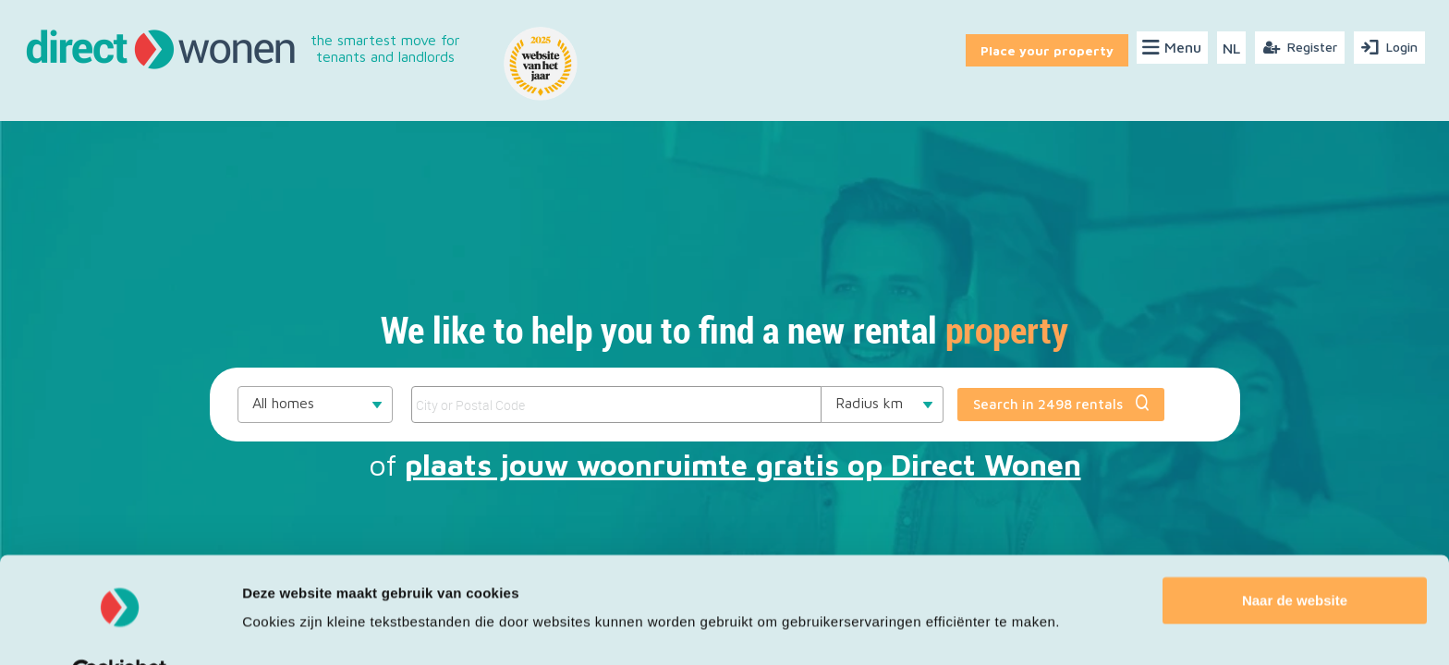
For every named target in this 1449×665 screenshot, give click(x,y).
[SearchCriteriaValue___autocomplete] (616, 404)
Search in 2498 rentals (1061, 403)
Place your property (1044, 47)
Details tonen (286, 628)
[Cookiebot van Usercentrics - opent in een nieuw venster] (120, 629)
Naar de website (1294, 556)
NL (1231, 48)
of (725, 464)
